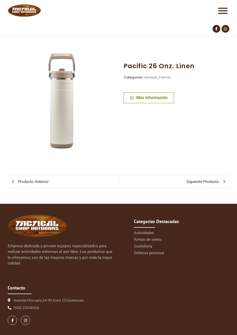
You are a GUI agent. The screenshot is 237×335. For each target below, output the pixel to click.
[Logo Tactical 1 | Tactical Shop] (24, 10)
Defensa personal (149, 253)
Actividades (144, 233)
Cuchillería (143, 246)
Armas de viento (148, 239)
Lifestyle (150, 77)
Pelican (165, 77)
